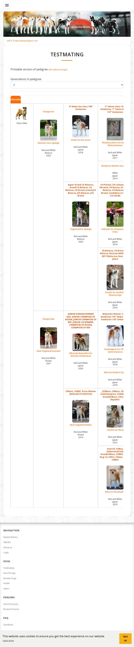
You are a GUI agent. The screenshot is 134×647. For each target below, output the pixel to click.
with (50, 69)
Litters (6, 588)
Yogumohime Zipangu (80, 216)
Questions (8, 624)
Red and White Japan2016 (115, 242)
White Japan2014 (115, 175)
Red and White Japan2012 (115, 440)
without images (60, 69)
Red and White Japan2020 (81, 366)
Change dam (48, 319)
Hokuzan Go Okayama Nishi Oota (115, 217)
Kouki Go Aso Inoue (80, 128)
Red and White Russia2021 (48, 361)
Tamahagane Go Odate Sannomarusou (115, 339)
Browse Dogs (9, 578)
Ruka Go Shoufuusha (115, 479)
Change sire (48, 111)
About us (7, 547)
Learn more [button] (8, 640)
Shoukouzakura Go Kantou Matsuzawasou (115, 132)
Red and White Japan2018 (81, 150)
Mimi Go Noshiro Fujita (115, 372)
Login (6, 552)
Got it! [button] (125, 638)
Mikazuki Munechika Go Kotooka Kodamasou (80, 345)
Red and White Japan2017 (115, 155)
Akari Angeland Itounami (48, 339)
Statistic (7, 542)
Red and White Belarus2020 (81, 239)
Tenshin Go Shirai (115, 418)
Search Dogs (9, 573)
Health (6, 583)
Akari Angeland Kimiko (80, 413)
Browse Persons (11, 609)
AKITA (9, 40)
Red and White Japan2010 (115, 502)
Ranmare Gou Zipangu (48, 132)
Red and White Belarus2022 (48, 153)
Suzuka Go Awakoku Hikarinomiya (115, 280)
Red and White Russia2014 (81, 434)
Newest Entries (10, 537)
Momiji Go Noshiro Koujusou (115, 166)
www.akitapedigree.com (26, 40)
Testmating (8, 568)
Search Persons (10, 604)
